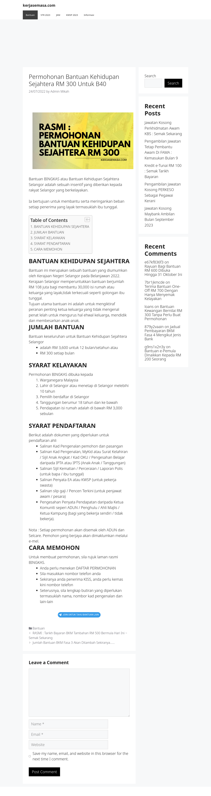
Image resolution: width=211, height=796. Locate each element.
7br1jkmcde (155, 282)
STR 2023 (45, 14)
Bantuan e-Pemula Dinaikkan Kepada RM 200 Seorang (163, 354)
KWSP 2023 (72, 14)
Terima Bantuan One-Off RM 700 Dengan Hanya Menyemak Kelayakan (162, 292)
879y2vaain (154, 326)
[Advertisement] (105, 42)
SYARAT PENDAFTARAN (52, 243)
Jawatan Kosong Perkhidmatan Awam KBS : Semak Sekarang (163, 128)
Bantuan (30, 14)
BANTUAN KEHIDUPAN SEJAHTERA (61, 226)
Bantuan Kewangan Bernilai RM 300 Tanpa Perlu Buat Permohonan (163, 312)
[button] (85, 219)
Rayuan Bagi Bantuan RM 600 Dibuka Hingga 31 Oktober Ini (163, 270)
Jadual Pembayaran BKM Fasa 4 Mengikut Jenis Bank (163, 332)
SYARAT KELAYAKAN (49, 237)
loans (149, 306)
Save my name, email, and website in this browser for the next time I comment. (80, 756)
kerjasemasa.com (39, 5)
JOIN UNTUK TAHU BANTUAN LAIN (79, 614)
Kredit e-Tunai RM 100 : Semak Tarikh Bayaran (163, 171)
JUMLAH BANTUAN (49, 232)
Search (150, 75)
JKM (58, 14)
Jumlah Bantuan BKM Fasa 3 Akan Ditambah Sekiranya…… (74, 642)
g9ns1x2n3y (155, 346)
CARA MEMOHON (48, 249)
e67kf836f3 (154, 262)
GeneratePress (124, 791)
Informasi (89, 14)
